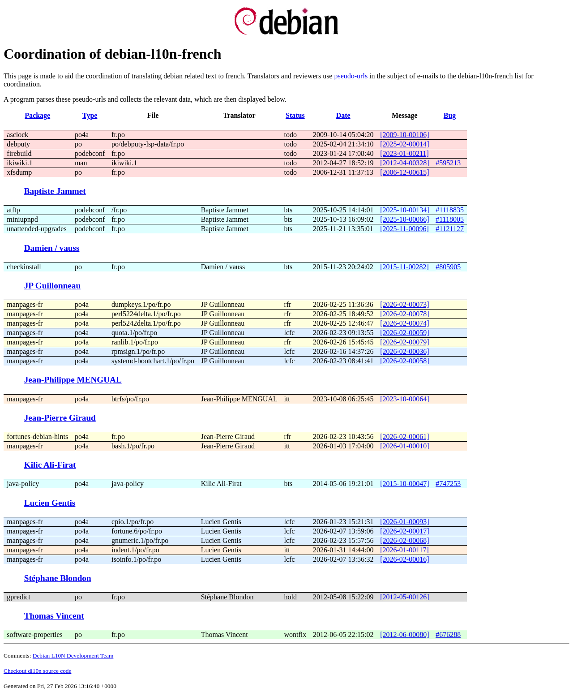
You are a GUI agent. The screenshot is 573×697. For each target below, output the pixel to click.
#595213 (448, 163)
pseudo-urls (351, 76)
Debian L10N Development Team (73, 655)
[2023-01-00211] (404, 153)
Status (295, 115)
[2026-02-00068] (404, 540)
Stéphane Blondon (57, 578)
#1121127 (450, 228)
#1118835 (450, 210)
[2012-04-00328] (404, 163)
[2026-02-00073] (404, 304)
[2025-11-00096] (404, 228)
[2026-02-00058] (404, 361)
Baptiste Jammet (55, 191)
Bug (450, 115)
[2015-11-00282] (404, 267)
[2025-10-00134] (404, 210)
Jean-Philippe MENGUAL (73, 379)
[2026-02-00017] (404, 531)
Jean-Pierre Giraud (60, 417)
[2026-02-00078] (404, 314)
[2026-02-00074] (404, 323)
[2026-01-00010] (404, 446)
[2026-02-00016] (404, 559)
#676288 (448, 634)
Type (89, 115)
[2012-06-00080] (404, 634)
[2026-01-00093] (404, 521)
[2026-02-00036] (404, 351)
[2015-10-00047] (404, 483)
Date (343, 115)
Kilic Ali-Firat (50, 464)
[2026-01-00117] (404, 550)
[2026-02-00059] (404, 332)
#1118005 (450, 219)
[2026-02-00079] (404, 342)
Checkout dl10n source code (37, 670)
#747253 (448, 483)
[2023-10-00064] (404, 399)
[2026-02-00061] (404, 436)
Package (37, 115)
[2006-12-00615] (404, 172)
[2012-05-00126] (404, 597)
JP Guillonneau (52, 285)
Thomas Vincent (54, 615)
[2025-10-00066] (404, 219)
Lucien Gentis (50, 503)
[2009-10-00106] (404, 134)
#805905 (448, 267)
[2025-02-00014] (404, 144)
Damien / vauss (52, 248)
